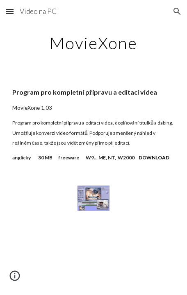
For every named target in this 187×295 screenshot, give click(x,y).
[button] (10, 11)
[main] (93, 43)
